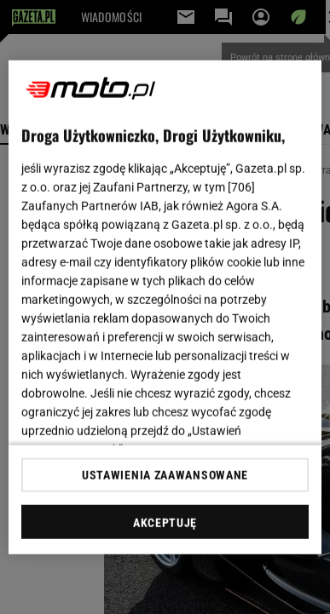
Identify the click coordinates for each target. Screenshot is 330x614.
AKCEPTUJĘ (165, 523)
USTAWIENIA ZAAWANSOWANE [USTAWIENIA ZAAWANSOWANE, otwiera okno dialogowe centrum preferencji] (165, 475)
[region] (165, 307)
